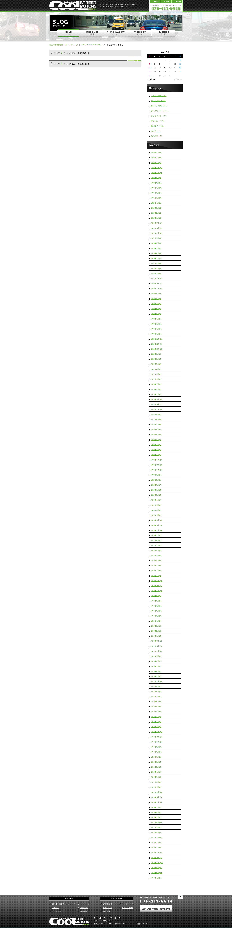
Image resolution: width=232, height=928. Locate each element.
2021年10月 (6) (156, 409)
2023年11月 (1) (156, 283)
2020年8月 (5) (156, 480)
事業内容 (84, 911)
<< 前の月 (152, 79)
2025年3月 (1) (156, 208)
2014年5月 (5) (156, 767)
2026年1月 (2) (156, 163)
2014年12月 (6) (156, 732)
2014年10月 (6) (156, 742)
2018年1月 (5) (156, 636)
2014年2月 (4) (156, 782)
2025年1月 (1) (156, 218)
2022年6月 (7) (156, 369)
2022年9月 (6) (156, 354)
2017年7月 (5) (156, 666)
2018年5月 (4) (156, 616)
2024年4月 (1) (156, 263)
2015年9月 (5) (156, 686)
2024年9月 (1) (156, 238)
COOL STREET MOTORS (90, 45)
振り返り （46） (157, 126)
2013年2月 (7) (156, 842)
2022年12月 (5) (156, 339)
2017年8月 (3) (156, 661)
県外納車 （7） (157, 136)
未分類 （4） (156, 131)
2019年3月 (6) (156, 566)
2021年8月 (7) (156, 419)
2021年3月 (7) (156, 445)
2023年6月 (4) (156, 309)
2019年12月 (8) (156, 520)
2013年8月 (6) (156, 812)
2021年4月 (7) (156, 440)
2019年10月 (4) (156, 530)
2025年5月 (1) (156, 198)
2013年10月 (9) (156, 802)
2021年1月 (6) (156, 455)
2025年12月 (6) (156, 168)
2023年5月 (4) (156, 314)
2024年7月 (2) (156, 248)
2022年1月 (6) (156, 394)
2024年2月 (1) (156, 268)
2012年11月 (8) (156, 858)
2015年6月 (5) (156, 701)
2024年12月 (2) (156, 223)
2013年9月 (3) (156, 807)
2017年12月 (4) (156, 641)
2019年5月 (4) (156, 555)
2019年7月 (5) (156, 545)
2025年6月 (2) (156, 193)
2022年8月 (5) (156, 359)
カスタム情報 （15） (159, 106)
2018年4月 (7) (156, 621)
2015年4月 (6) (156, 712)
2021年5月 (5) (156, 435)
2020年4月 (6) (156, 500)
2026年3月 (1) (156, 153)
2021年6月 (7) (156, 430)
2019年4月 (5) (156, 560)
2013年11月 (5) (156, 797)
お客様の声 (107, 908)
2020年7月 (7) (156, 485)
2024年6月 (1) (156, 253)
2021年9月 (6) (156, 414)
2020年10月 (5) (156, 470)
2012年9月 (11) (156, 868)
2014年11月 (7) (156, 737)
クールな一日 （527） (159, 111)
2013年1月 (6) (156, 848)
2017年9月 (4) (156, 656)
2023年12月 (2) (156, 278)
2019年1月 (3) (156, 576)
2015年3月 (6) (156, 717)
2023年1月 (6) (156, 334)
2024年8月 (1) (156, 243)
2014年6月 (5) (156, 762)
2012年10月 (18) (157, 863)
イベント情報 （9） (158, 96)
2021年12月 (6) (156, 399)
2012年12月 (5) (156, 853)
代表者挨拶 (107, 904)
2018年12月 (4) (156, 581)
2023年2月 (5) (156, 329)
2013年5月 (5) (156, 827)
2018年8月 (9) (156, 601)
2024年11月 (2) (156, 228)
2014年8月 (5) (156, 752)
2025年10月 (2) (156, 173)
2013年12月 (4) (156, 792)
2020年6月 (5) (156, 490)
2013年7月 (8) (156, 817)
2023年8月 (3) (156, 299)
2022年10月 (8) (156, 349)
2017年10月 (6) (156, 651)
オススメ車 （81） (158, 101)
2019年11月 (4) (156, 525)
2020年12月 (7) (156, 460)
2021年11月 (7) (156, 404)
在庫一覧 (55, 908)
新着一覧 (84, 908)
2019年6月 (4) (156, 550)
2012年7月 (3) (156, 878)
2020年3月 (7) (156, 505)
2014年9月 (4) (156, 747)
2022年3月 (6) (156, 384)
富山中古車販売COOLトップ (63, 904)
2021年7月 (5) (156, 424)
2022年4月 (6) (156, 379)
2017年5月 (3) (156, 676)
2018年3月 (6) (156, 626)
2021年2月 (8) (156, 450)
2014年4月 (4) (156, 772)
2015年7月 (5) (156, 696)
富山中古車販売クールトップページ (63, 45)
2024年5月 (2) (156, 258)
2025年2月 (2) (156, 213)
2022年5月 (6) (156, 374)
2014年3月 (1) (156, 777)
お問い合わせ (127, 908)
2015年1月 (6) (156, 727)
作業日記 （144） (158, 121)
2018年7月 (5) (156, 606)
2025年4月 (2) (156, 203)
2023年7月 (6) (156, 304)
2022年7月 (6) (156, 364)
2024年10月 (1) (156, 233)
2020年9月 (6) (156, 475)
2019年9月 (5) (156, 535)
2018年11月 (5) (156, 586)
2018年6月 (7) (156, 611)
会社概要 (106, 911)
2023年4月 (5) (156, 319)
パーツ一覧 (84, 904)
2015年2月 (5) (156, 722)
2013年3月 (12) (156, 837)
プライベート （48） (159, 116)
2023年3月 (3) (156, 324)
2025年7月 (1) (156, 188)
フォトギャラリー (59, 911)
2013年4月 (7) (156, 832)
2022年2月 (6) (156, 389)
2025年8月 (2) (156, 183)
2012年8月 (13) (156, 873)
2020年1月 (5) (156, 515)
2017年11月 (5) (156, 646)
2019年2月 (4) (156, 571)
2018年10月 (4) (156, 591)
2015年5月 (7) (156, 707)
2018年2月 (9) (156, 631)
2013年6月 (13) (156, 822)
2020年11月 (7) (156, 465)
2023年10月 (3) (156, 289)
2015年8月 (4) (156, 691)
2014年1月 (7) (156, 787)
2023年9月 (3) (156, 294)
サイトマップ (127, 904)
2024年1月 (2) (156, 273)
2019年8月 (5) (156, 540)
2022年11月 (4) (156, 344)
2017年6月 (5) (156, 671)
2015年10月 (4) (156, 681)
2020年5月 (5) (156, 495)
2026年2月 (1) (156, 158)
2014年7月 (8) (156, 757)
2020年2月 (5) (156, 510)
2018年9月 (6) (156, 596)
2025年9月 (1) (156, 178)
